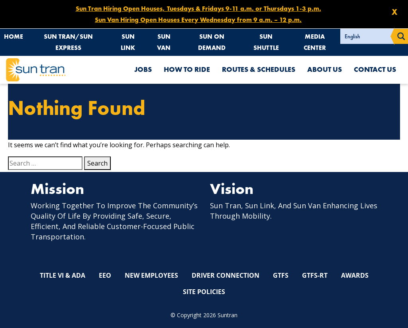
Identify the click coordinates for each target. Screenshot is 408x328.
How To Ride (187, 69)
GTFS (280, 275)
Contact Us (375, 69)
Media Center (315, 42)
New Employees (151, 275)
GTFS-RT (315, 275)
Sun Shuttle (266, 42)
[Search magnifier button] (401, 36)
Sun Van (164, 42)
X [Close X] (394, 12)
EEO (105, 275)
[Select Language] (367, 36)
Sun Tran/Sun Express (68, 42)
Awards (355, 275)
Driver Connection (225, 275)
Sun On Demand (212, 42)
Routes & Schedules (258, 69)
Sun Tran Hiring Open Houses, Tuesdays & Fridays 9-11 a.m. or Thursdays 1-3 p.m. (198, 8)
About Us (324, 69)
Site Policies (204, 291)
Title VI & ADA (62, 275)
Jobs (143, 69)
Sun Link (128, 42)
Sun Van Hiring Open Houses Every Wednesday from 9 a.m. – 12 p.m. (198, 20)
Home (13, 36)
